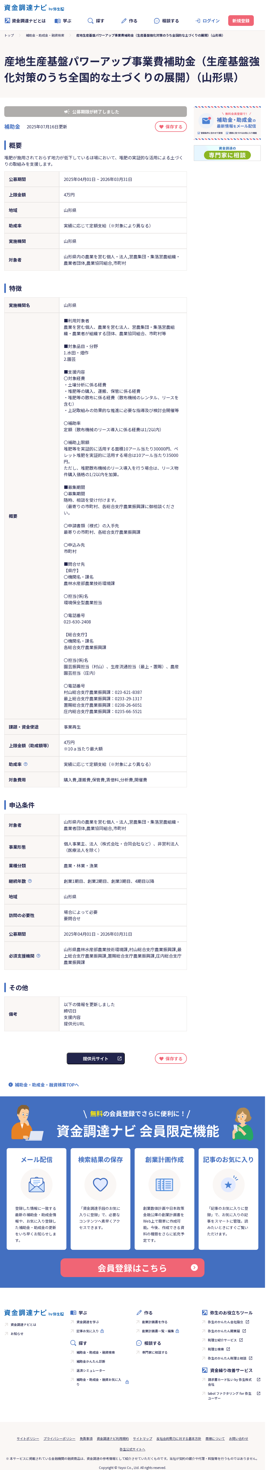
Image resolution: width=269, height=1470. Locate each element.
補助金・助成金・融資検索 (45, 35)
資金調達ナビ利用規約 (113, 1438)
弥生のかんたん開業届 (224, 1331)
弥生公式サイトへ (132, 1449)
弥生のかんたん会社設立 (225, 1321)
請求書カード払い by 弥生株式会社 (230, 1381)
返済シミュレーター (91, 1370)
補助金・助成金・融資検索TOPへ (47, 1084)
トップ (9, 35)
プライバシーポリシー (59, 1438)
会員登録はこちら (148, 1268)
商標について (215, 1438)
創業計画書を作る (155, 1321)
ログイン (211, 20)
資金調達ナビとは (25, 20)
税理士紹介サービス (222, 1340)
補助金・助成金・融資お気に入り (99, 1381)
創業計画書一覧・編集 (158, 1331)
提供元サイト (96, 1058)
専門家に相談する (155, 1352)
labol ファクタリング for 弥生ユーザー (229, 1395)
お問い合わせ (238, 1438)
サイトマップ (142, 1438)
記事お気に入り (88, 1331)
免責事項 (86, 1438)
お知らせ (17, 1333)
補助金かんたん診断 (91, 1361)
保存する (174, 126)
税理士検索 (216, 1349)
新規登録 (241, 20)
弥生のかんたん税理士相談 (227, 1358)
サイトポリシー (28, 1438)
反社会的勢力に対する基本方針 (178, 1438)
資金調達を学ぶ (88, 1321)
